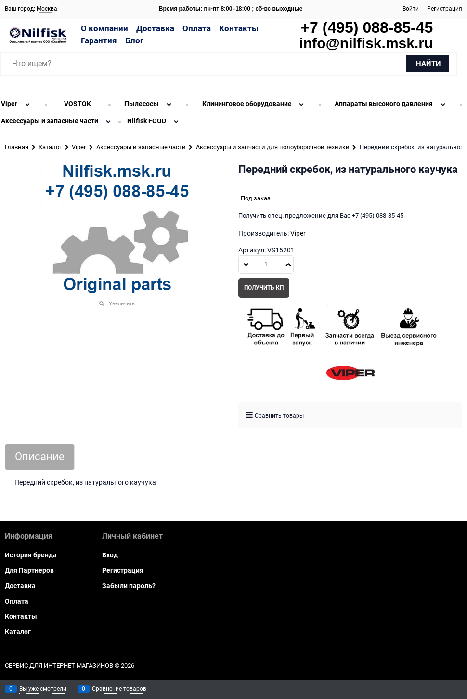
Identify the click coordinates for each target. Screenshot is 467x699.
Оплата (196, 28)
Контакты (239, 28)
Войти (410, 8)
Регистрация (444, 8)
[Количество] (266, 264)
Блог (134, 40)
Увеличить (122, 304)
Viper (298, 233)
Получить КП (264, 287)
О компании (104, 28)
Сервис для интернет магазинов (59, 665)
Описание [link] (40, 456)
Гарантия (99, 40)
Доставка (155, 28)
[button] (288, 264)
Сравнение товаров (119, 689)
